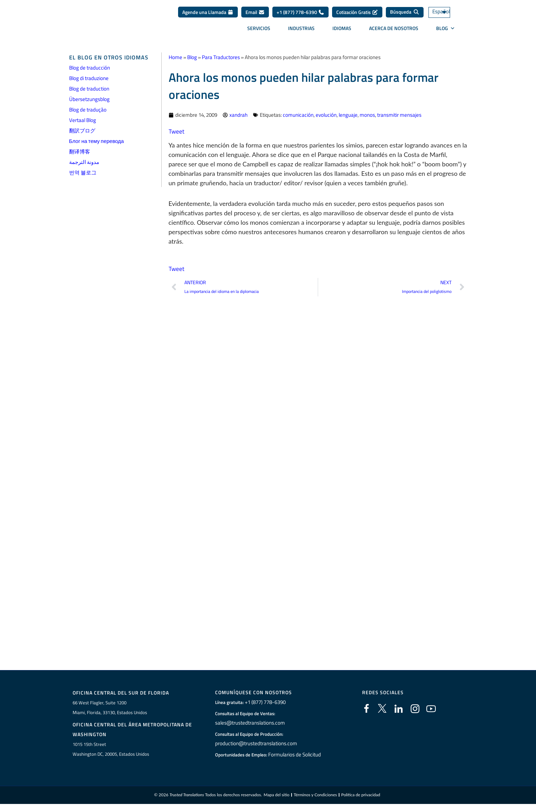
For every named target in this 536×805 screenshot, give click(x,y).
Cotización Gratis (357, 14)
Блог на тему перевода (96, 141)
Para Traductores (221, 57)
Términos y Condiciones (315, 795)
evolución (326, 115)
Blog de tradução (88, 110)
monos (367, 115)
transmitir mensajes (399, 115)
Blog (192, 57)
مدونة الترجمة (84, 162)
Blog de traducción (89, 68)
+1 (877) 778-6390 (300, 14)
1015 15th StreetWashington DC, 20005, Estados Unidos (111, 749)
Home (175, 57)
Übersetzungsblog (89, 99)
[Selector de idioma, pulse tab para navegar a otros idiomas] (448, 14)
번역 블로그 (82, 172)
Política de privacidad (360, 795)
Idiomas (341, 30)
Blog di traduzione (89, 78)
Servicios (258, 30)
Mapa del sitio (276, 795)
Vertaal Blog (82, 120)
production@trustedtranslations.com (254, 743)
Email (255, 14)
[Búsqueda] (405, 14)
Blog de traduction (89, 89)
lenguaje (348, 115)
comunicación (298, 115)
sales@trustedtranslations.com (249, 722)
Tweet (177, 131)
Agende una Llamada (208, 14)
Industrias (301, 30)
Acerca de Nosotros (393, 30)
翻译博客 (79, 152)
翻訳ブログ (82, 131)
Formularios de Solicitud (294, 754)
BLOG (445, 31)
